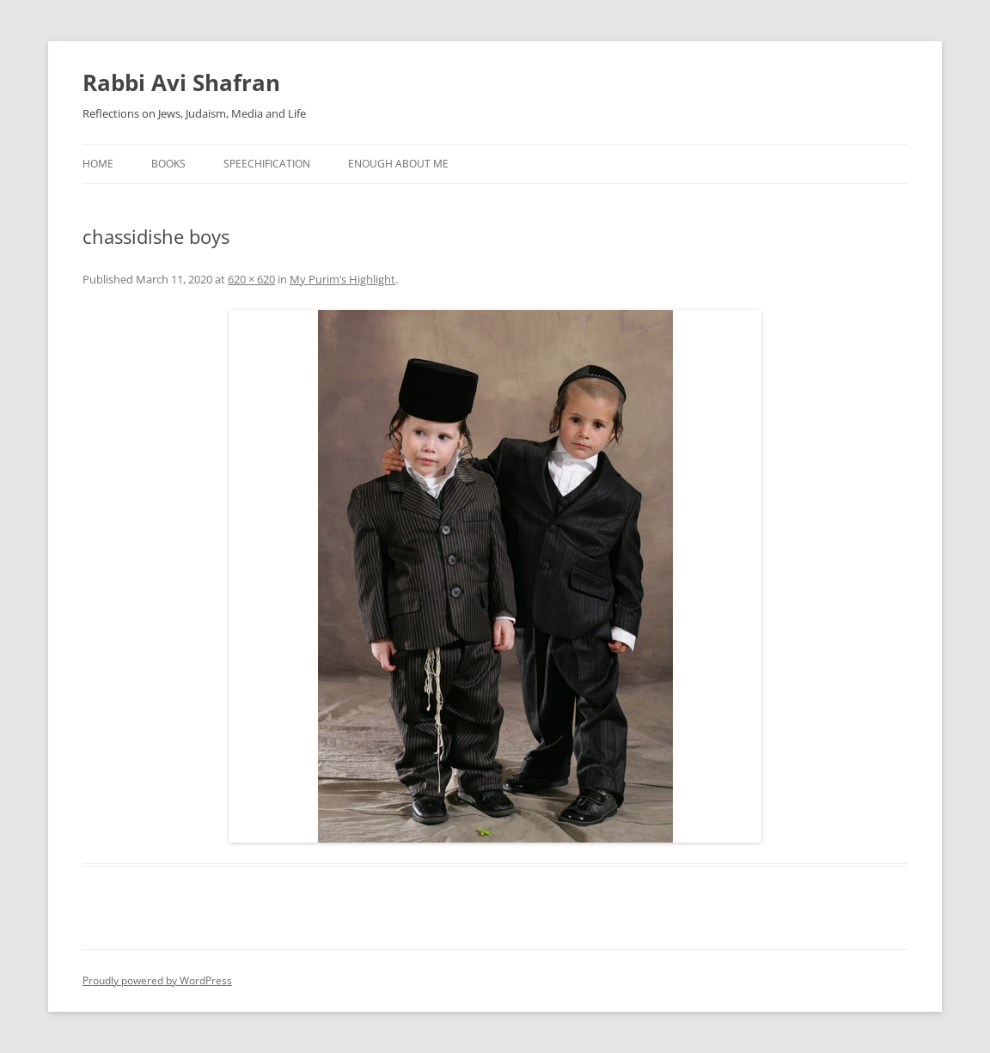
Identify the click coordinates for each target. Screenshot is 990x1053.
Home (97, 163)
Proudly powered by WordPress (157, 980)
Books (168, 163)
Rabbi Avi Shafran (181, 82)
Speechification (266, 163)
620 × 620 (251, 279)
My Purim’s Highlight (342, 279)
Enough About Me (398, 163)
